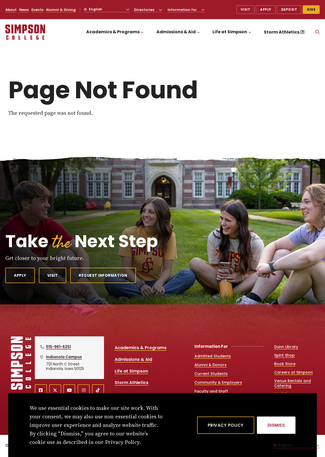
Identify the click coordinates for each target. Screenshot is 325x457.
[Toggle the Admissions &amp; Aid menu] (198, 32)
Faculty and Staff (211, 391)
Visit (246, 9)
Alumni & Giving (61, 9)
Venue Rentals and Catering (292, 383)
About (10, 9)
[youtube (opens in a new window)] (69, 390)
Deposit (289, 9)
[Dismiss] (276, 425)
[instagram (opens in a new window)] (84, 390)
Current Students (211, 373)
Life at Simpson (229, 32)
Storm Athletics (281, 32)
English (95, 9)
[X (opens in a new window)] (55, 390)
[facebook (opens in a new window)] (41, 390)
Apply (265, 9)
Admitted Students (212, 356)
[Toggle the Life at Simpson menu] (249, 32)
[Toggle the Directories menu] (160, 9)
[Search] (317, 32)
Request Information (103, 275)
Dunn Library (286, 346)
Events (37, 9)
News (24, 9)
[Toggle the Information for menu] (203, 9)
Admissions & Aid (176, 32)
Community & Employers (218, 382)
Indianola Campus (64, 357)
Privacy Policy (226, 425)
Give (311, 9)
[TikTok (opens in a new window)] (98, 390)
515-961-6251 (58, 346)
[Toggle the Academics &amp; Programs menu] (142, 32)
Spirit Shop (284, 355)
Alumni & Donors (210, 365)
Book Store (284, 363)
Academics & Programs (113, 32)
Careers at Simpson (293, 372)
